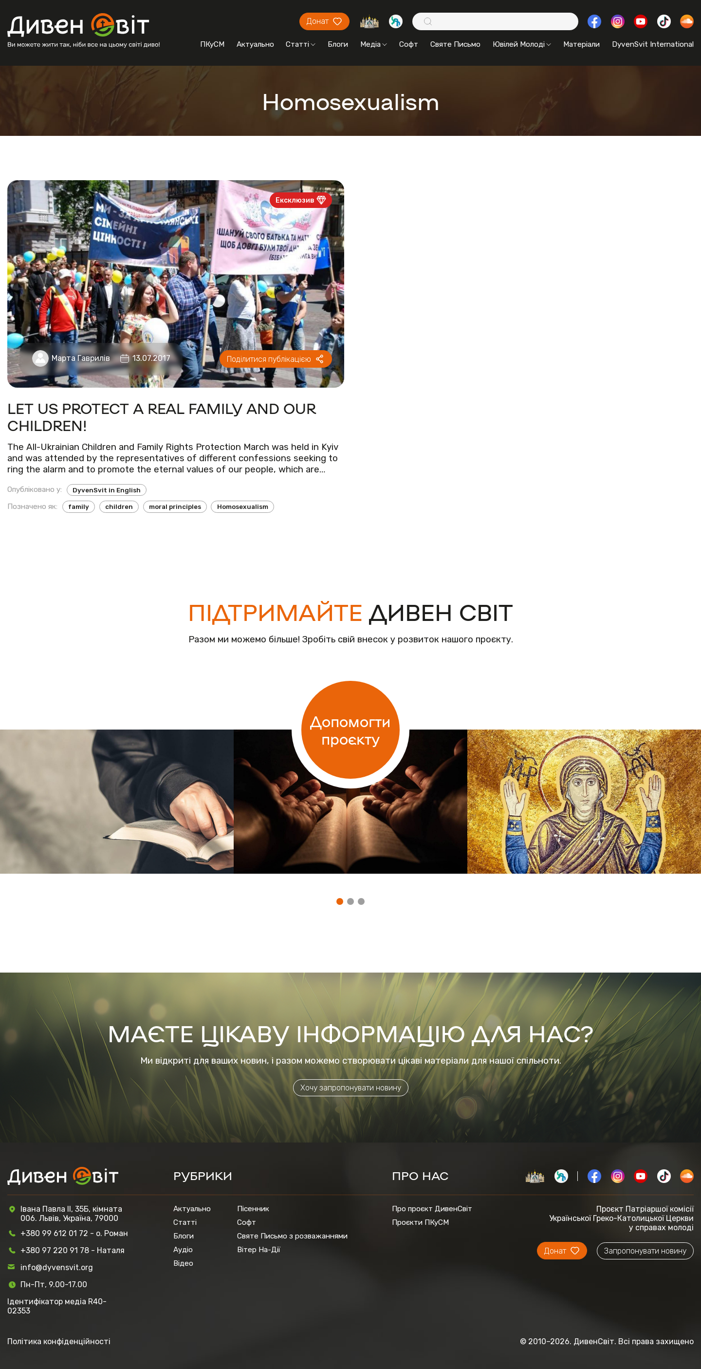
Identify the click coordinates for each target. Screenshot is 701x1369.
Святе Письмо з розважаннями (292, 1236)
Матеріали (581, 44)
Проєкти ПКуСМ (420, 1222)
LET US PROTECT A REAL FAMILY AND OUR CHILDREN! (161, 416)
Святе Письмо (455, 44)
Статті (300, 44)
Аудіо (183, 1249)
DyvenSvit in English (107, 490)
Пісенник (253, 1208)
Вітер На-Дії (258, 1249)
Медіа (373, 44)
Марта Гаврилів (81, 358)
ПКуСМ (212, 44)
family (78, 506)
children (119, 506)
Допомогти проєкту (350, 729)
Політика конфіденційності (59, 1341)
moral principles (175, 506)
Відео (183, 1263)
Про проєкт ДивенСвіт (432, 1208)
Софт (408, 44)
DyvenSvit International (653, 44)
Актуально (255, 44)
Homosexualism (242, 506)
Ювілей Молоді (522, 44)
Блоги (338, 44)
